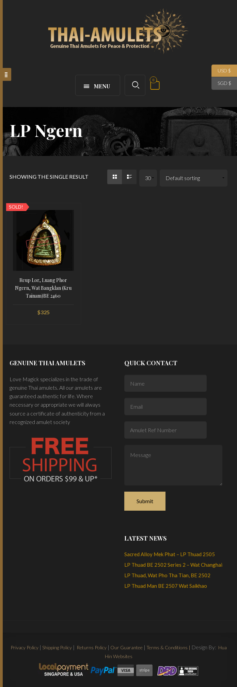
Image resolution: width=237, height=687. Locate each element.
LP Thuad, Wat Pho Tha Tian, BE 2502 (167, 575)
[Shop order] (193, 178)
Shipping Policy (57, 647)
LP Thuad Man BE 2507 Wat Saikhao (165, 586)
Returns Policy (91, 647)
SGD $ (221, 83)
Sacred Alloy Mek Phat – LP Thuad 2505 (169, 554)
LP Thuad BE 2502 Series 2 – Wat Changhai (173, 565)
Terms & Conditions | (168, 647)
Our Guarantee (126, 647)
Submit (145, 501)
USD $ (221, 71)
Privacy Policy (24, 647)
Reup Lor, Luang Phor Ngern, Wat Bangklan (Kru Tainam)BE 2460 (43, 288)
